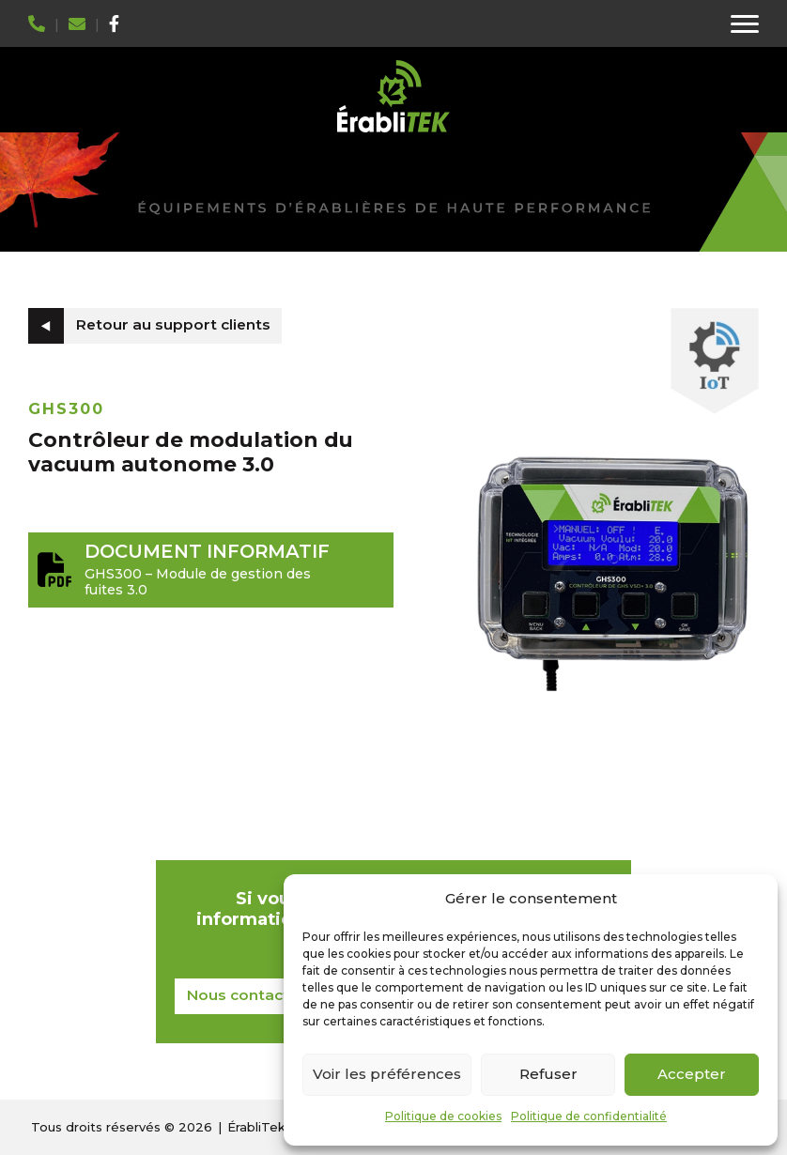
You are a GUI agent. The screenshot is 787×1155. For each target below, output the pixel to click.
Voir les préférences (387, 1074)
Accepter (691, 1074)
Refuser (548, 1074)
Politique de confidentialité (589, 1116)
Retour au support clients (173, 324)
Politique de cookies (443, 1116)
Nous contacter (246, 995)
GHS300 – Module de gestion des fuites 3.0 (211, 569)
